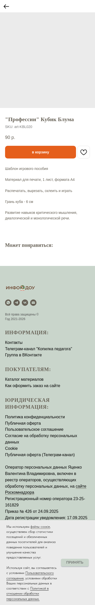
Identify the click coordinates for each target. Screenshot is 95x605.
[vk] (25, 302)
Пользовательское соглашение (34, 429)
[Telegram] (16, 302)
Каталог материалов (24, 379)
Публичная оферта (23, 423)
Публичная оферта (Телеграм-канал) (40, 455)
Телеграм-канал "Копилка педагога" (38, 349)
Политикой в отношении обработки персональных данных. (27, 593)
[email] (33, 302)
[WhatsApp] (8, 302)
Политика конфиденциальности (35, 417)
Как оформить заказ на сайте (32, 386)
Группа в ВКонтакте (23, 355)
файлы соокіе (40, 526)
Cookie (11, 448)
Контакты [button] (14, 342)
